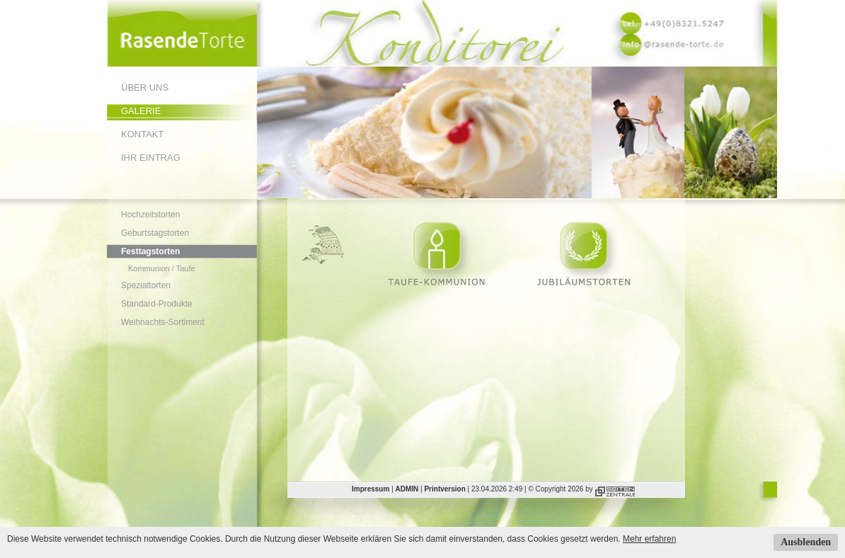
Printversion (444, 489)
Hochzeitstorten (150, 215)
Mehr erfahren (649, 539)
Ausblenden (806, 542)
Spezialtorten (146, 285)
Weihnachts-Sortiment (163, 322)
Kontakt (142, 134)
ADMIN (407, 489)
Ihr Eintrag (150, 157)
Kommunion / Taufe (161, 268)
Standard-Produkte (156, 304)
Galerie (141, 111)
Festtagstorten (150, 251)
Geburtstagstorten (155, 233)
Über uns (144, 87)
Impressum (370, 489)
